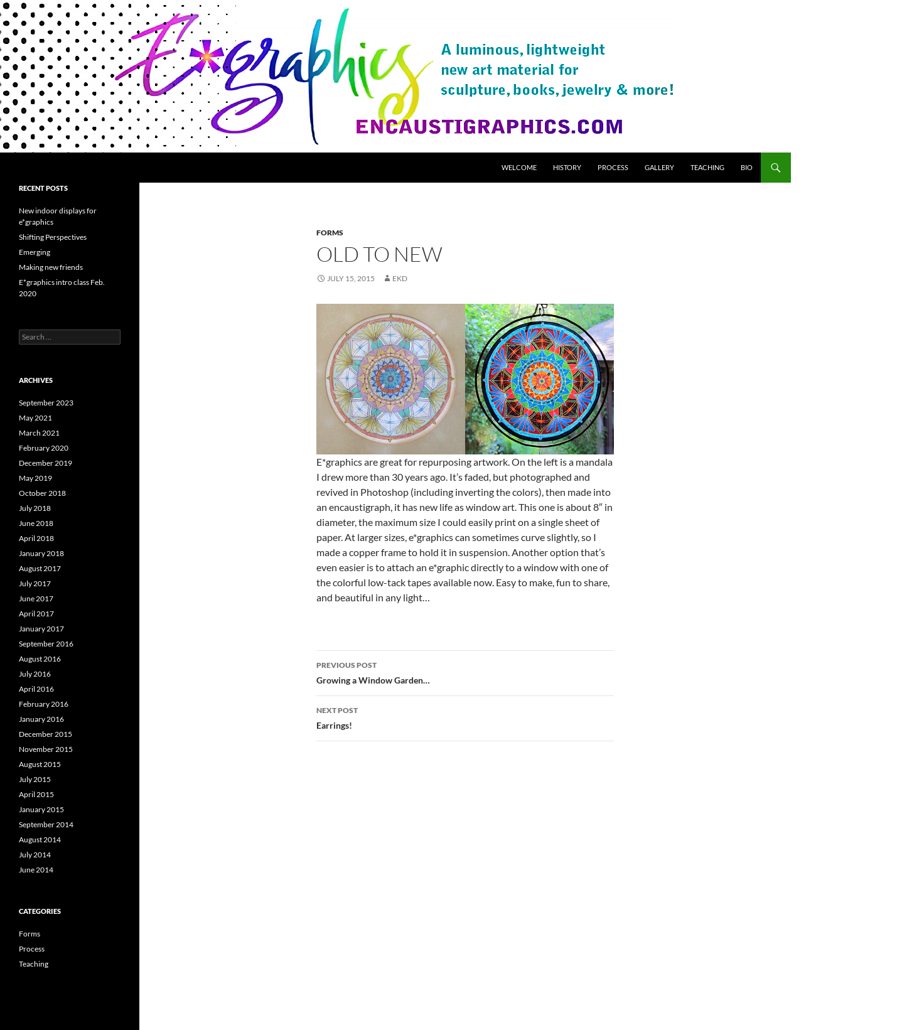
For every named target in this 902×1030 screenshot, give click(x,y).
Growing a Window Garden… (465, 671)
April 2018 (36, 538)
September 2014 (46, 824)
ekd (399, 278)
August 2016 (40, 658)
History (567, 167)
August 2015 (40, 764)
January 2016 (41, 719)
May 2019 (35, 478)
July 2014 (35, 854)
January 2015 (41, 809)
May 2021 (35, 417)
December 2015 (45, 734)
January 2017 (41, 628)
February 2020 (43, 448)
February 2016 (43, 704)
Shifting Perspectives (53, 237)
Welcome (519, 167)
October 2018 (42, 493)
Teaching (707, 167)
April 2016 (36, 689)
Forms (329, 232)
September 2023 (46, 402)
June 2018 (36, 523)
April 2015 (36, 794)
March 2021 (39, 432)
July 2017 (35, 583)
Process (613, 167)
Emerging (34, 252)
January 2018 (41, 553)
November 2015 (46, 749)
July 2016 (35, 674)
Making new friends (51, 267)
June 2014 (36, 869)
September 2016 (46, 643)
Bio (747, 167)
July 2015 (35, 779)
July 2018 (35, 508)
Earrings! (465, 717)
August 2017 (40, 568)
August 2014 (40, 839)
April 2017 (36, 613)
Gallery (659, 167)
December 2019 (45, 463)
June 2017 (36, 598)
